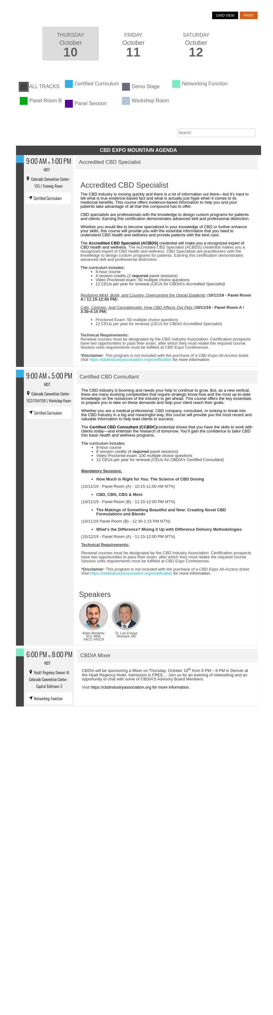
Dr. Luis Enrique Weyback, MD (126, 634)
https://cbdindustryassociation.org (121, 687)
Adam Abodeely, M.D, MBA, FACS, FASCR (94, 636)
